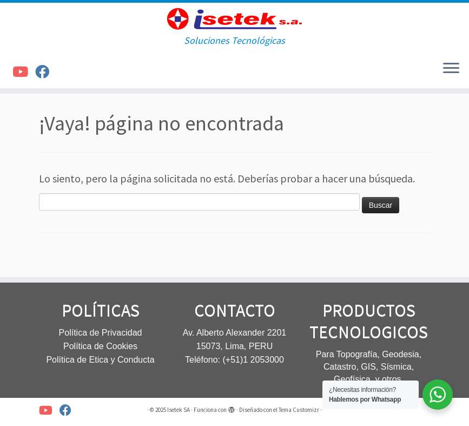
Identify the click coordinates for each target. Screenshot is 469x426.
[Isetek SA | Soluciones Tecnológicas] (234, 19)
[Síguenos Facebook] (45, 72)
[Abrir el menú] (451, 69)
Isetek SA (178, 410)
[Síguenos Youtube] (23, 72)
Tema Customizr (299, 410)
